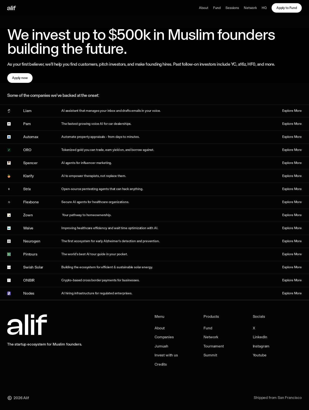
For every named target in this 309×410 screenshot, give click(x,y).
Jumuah (161, 346)
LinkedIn (260, 337)
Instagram (261, 346)
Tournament (214, 346)
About (159, 328)
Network (211, 337)
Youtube (260, 355)
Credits (160, 364)
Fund (208, 328)
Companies (164, 337)
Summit (210, 355)
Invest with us (166, 355)
